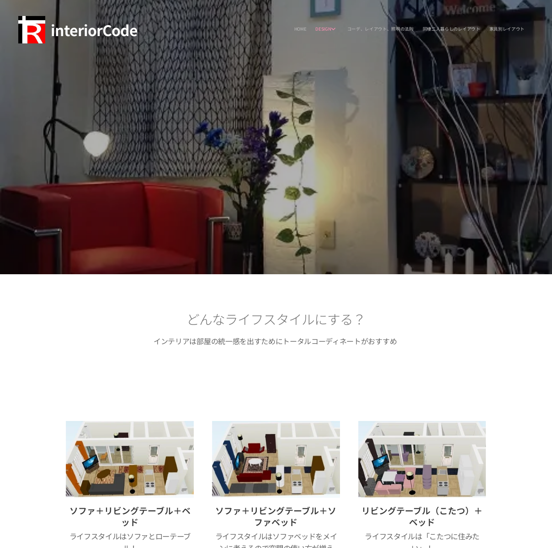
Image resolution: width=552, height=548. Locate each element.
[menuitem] (482, 29)
